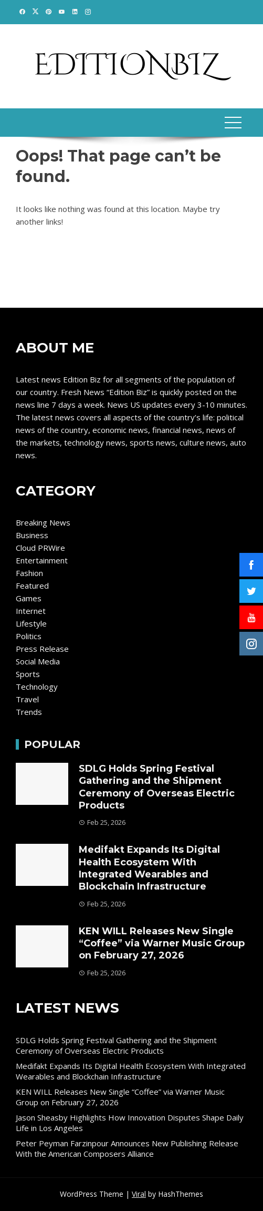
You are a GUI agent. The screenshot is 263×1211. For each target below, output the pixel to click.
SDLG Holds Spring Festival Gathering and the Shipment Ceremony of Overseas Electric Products (157, 787)
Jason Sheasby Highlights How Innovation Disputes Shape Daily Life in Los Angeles (130, 1122)
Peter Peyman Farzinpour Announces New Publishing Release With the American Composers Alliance (127, 1148)
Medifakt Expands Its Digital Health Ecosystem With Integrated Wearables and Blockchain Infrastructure (149, 868)
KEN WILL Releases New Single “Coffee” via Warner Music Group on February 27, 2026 (162, 943)
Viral (139, 1194)
